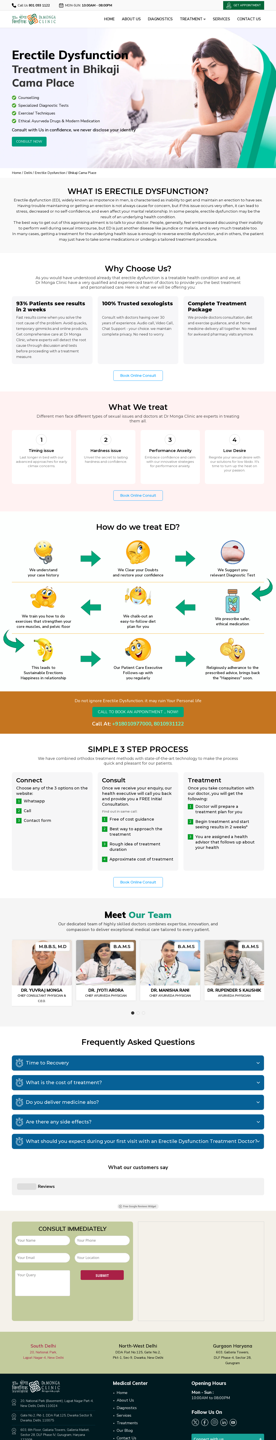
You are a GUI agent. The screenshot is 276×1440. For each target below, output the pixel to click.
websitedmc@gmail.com (40, 1412)
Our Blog (125, 1383)
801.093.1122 (45, 1404)
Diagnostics (160, 19)
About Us (131, 19)
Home (109, 19)
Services (221, 19)
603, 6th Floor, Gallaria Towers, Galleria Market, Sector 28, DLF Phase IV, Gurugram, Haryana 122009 (54, 1388)
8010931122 (169, 723)
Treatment (193, 19)
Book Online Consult (138, 376)
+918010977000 (131, 723)
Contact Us (249, 19)
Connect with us (209, 1392)
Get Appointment (139, 1417)
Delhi (28, 172)
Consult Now (29, 141)
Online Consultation (134, 1399)
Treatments (127, 1376)
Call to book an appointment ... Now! (138, 711)
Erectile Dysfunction (50, 172)
